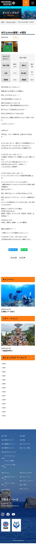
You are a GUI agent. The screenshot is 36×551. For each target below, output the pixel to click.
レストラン (25, 489)
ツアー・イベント (27, 481)
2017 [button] (3, 396)
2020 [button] (3, 383)
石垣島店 (7, 489)
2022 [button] (3, 376)
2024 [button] (3, 367)
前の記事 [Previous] (14, 257)
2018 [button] (3, 392)
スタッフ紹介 (26, 448)
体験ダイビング (9, 448)
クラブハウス (26, 444)
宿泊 (23, 436)
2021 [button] (3, 380)
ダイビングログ (11, 22)
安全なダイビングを (9, 478)
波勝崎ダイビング (9, 444)
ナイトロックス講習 (9, 466)
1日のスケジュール (10, 452)
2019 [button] (3, 387)
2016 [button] (3, 399)
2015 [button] (3, 403)
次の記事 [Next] (22, 257)
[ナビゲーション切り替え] (32, 3)
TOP (2, 22)
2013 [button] (3, 411)
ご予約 (24, 484)
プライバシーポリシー (9, 484)
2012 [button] (3, 415)
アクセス (7, 473)
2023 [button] (3, 372)
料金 (23, 440)
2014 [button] (3, 407)
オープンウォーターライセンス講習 (9, 458)
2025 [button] (3, 364)
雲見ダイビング (9, 440)
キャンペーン (26, 477)
